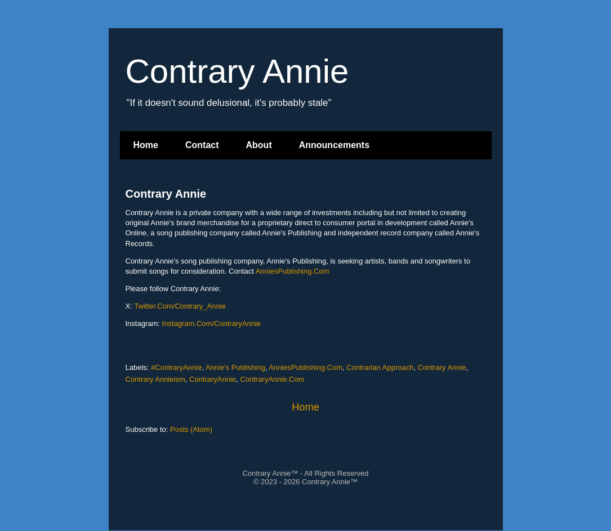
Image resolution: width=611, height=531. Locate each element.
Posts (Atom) (191, 429)
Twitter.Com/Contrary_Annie (180, 306)
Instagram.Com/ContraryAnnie (211, 323)
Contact (202, 145)
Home (145, 145)
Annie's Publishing (235, 367)
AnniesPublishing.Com (292, 271)
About (259, 145)
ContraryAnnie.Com (272, 379)
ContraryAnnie (212, 379)
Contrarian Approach (379, 367)
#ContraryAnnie (176, 367)
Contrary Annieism (155, 379)
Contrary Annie (166, 194)
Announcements (334, 145)
